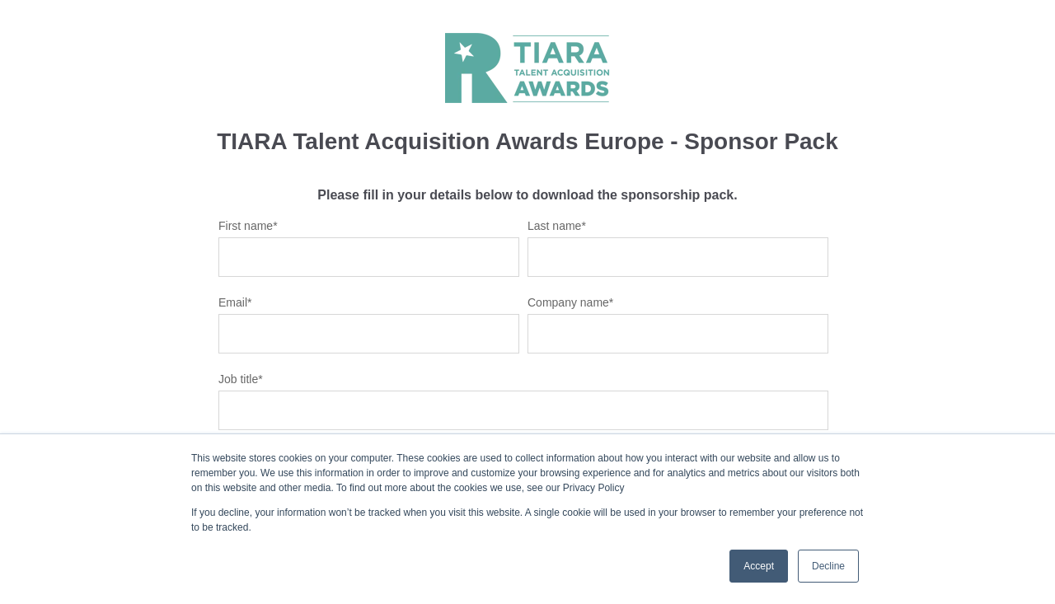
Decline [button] (828, 566)
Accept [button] (758, 566)
